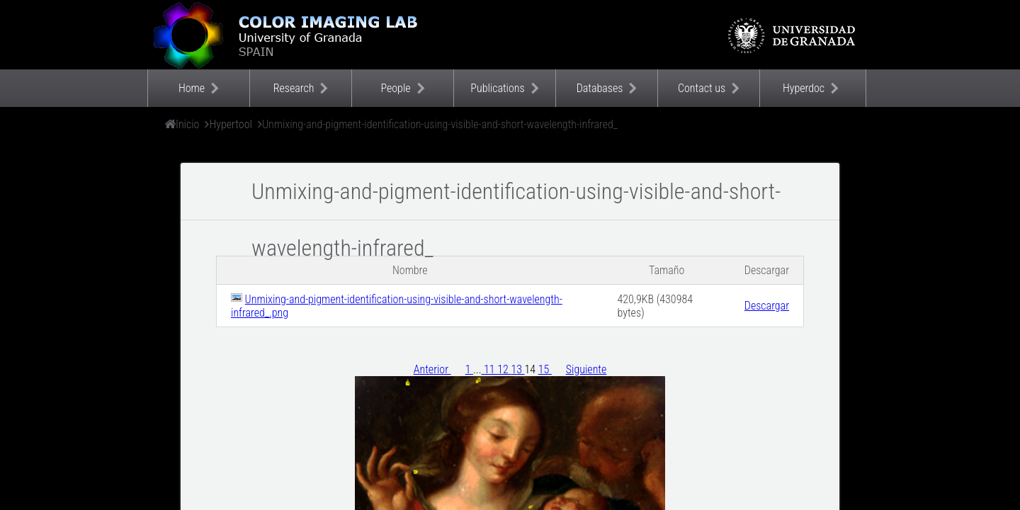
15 (545, 369)
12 (504, 369)
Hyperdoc (803, 88)
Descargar (766, 305)
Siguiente (586, 369)
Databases (600, 88)
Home (191, 88)
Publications (497, 88)
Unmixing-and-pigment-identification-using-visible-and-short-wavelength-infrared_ (440, 124)
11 (490, 369)
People (395, 88)
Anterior (432, 369)
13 (517, 369)
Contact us (701, 88)
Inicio (187, 124)
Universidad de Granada (792, 36)
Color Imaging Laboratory (289, 34)
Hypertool (230, 124)
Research (293, 88)
